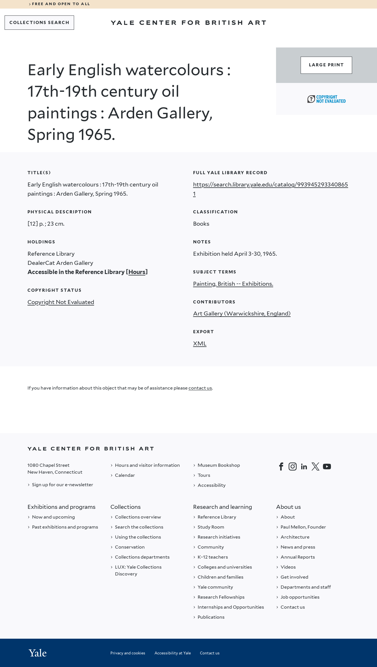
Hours (136, 272)
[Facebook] (281, 466)
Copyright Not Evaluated (60, 302)
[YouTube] (327, 466)
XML (200, 343)
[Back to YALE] (188, 448)
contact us (200, 388)
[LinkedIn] (304, 466)
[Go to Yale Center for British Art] (188, 22)
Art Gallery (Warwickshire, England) (242, 313)
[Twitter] (315, 466)
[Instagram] (292, 466)
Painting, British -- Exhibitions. (233, 283)
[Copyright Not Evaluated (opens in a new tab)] (326, 99)
